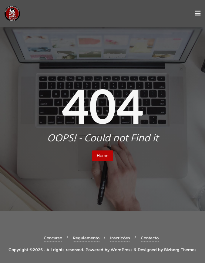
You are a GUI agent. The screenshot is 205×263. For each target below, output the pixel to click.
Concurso (53, 237)
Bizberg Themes (180, 249)
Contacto (150, 237)
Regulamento (86, 237)
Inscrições (120, 237)
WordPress (122, 249)
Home (103, 155)
